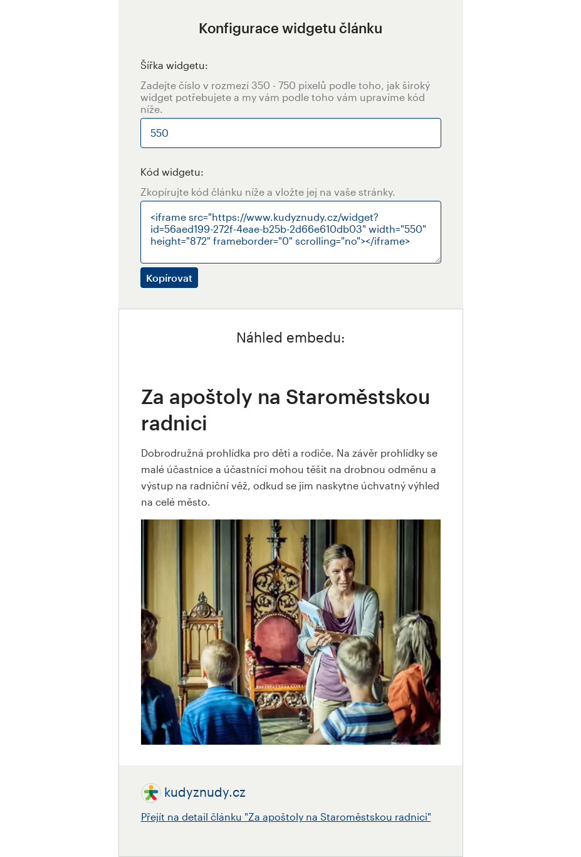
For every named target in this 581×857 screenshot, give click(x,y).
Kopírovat (169, 278)
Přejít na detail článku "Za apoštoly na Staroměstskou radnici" (286, 816)
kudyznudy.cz (205, 791)
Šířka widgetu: (174, 65)
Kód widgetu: (172, 172)
